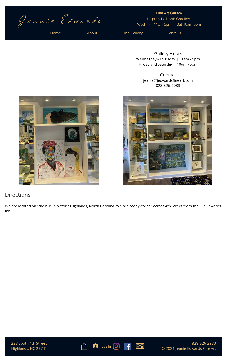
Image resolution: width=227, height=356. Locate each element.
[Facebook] (127, 346)
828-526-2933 (168, 85)
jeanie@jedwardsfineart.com (168, 80)
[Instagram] (116, 346)
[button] (84, 346)
